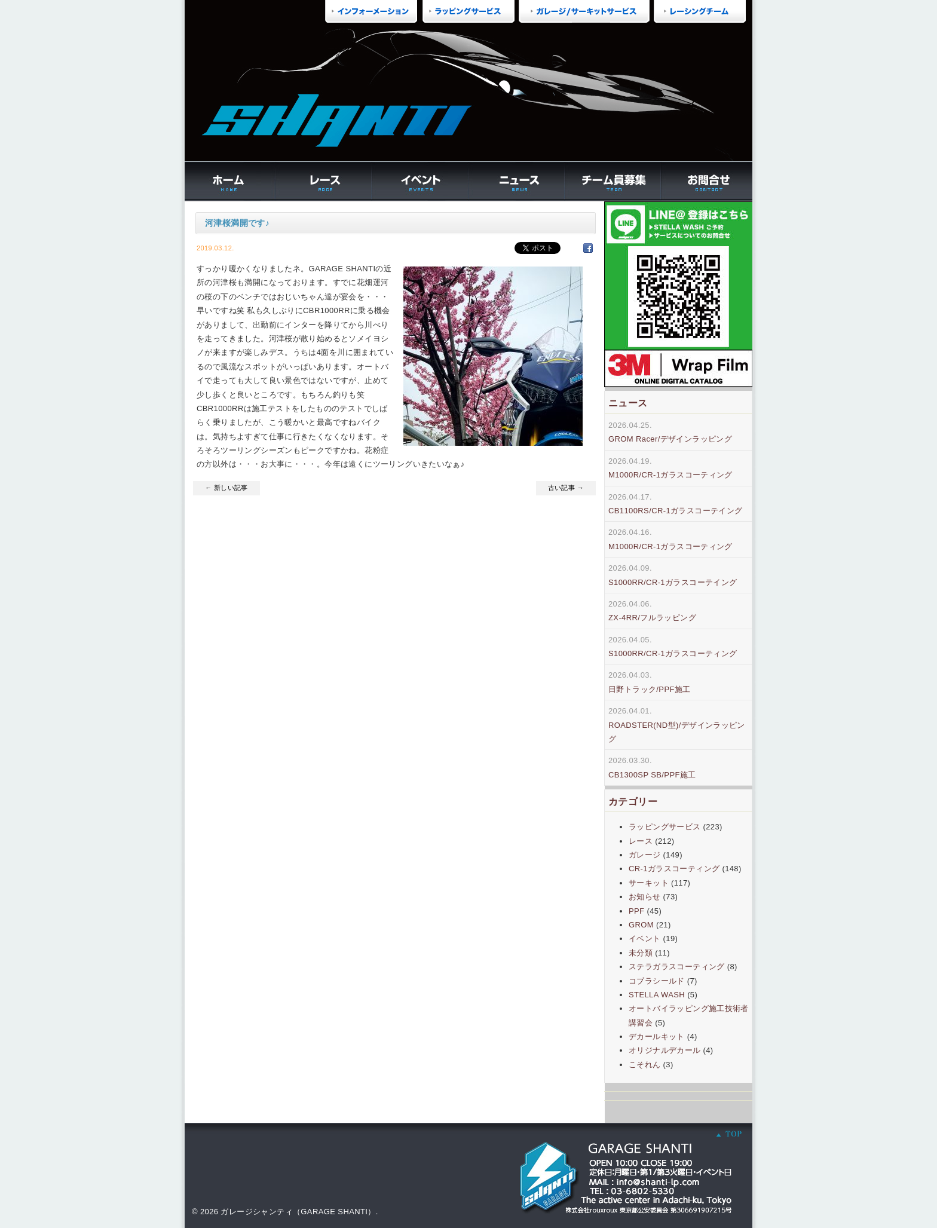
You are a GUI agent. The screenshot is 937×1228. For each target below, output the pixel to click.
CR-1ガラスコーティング (674, 868)
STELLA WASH (657, 994)
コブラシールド (657, 980)
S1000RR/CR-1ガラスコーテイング (672, 582)
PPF (636, 911)
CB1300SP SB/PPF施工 (652, 774)
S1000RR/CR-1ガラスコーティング (672, 653)
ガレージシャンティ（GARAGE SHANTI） (298, 1211)
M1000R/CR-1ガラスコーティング (670, 474)
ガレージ (645, 854)
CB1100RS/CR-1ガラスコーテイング (675, 510)
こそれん (645, 1064)
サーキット (649, 882)
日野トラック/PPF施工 (649, 689)
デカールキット (657, 1036)
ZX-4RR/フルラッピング (652, 617)
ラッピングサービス (665, 826)
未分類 (641, 952)
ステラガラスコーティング (677, 966)
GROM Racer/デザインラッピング (670, 438)
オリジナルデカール (665, 1050)
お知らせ (645, 896)
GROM (641, 924)
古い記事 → (566, 487)
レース (641, 841)
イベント (645, 938)
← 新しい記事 (226, 487)
